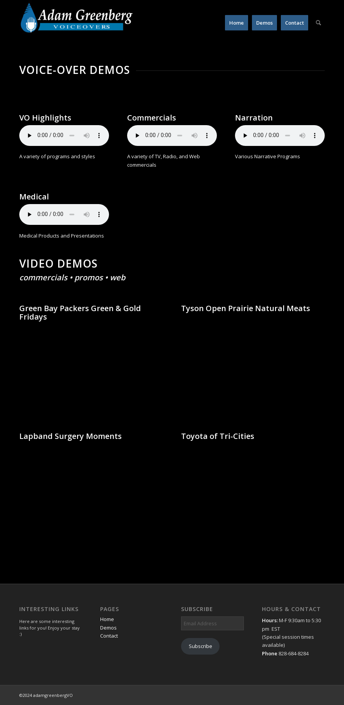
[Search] (318, 22)
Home (107, 619)
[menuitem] (236, 22)
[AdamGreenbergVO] (77, 22)
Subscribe (200, 646)
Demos (108, 627)
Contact (109, 635)
